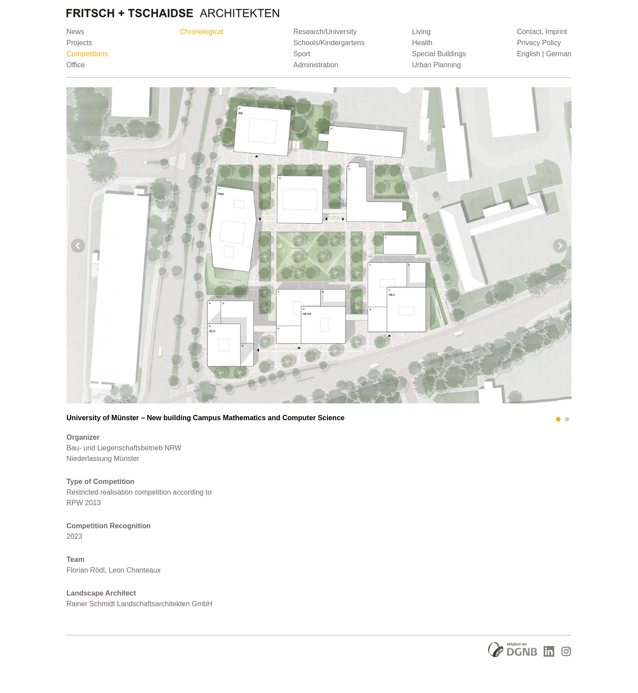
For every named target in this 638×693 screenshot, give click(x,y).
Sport (301, 54)
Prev (78, 246)
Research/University (325, 31)
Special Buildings (439, 54)
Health (422, 42)
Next (560, 246)
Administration (315, 65)
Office (75, 65)
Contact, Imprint (542, 31)
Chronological (201, 31)
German (559, 54)
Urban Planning (436, 65)
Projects (79, 42)
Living (421, 31)
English (528, 54)
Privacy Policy (539, 42)
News (75, 31)
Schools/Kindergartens (329, 42)
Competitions (87, 54)
